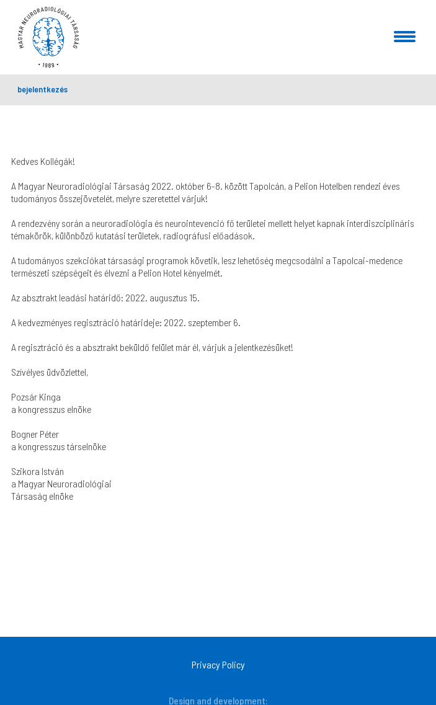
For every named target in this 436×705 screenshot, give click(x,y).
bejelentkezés (42, 89)
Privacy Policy (218, 664)
